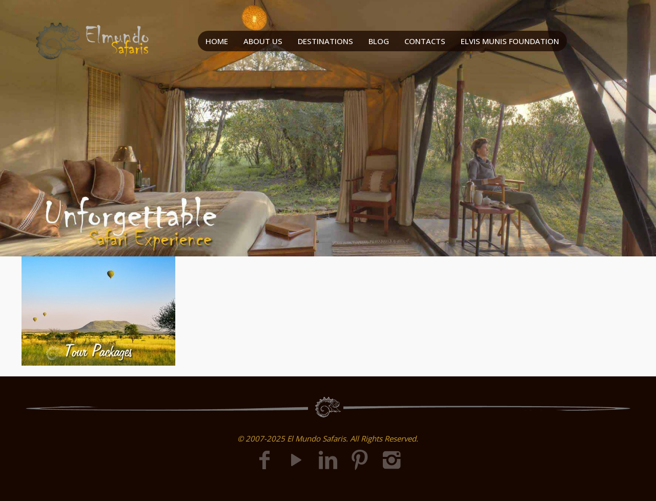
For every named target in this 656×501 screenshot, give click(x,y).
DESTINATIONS (325, 41)
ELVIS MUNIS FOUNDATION (510, 41)
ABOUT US (262, 41)
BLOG (378, 41)
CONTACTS (424, 41)
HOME (217, 41)
